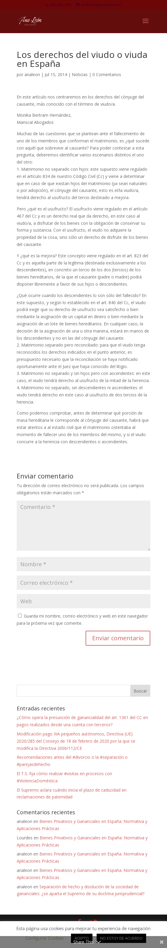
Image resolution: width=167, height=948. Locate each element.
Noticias (80, 74)
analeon (32, 74)
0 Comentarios (106, 74)
